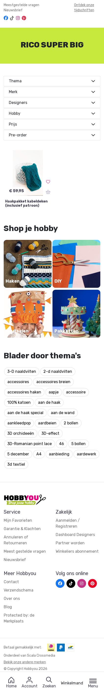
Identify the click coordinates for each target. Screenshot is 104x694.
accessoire (76, 392)
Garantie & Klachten (22, 528)
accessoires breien (53, 381)
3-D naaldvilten (21, 371)
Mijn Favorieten (18, 520)
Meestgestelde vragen (21, 5)
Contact (11, 581)
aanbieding (59, 454)
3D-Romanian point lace (29, 443)
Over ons (12, 598)
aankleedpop (19, 423)
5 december (18, 454)
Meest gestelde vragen (25, 551)
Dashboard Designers (75, 534)
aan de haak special (25, 412)
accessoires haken (24, 392)
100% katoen (19, 402)
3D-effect (50, 433)
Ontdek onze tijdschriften (84, 7)
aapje (54, 392)
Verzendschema (18, 590)
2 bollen (71, 423)
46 (61, 443)
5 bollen (78, 443)
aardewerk (86, 454)
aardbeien (47, 423)
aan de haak (49, 402)
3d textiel (16, 464)
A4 (38, 454)
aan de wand (63, 412)
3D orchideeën (20, 433)
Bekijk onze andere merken (25, 662)
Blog (8, 607)
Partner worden (70, 543)
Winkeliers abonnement (77, 551)
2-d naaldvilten (57, 371)
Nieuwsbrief (13, 10)
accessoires (18, 381)
